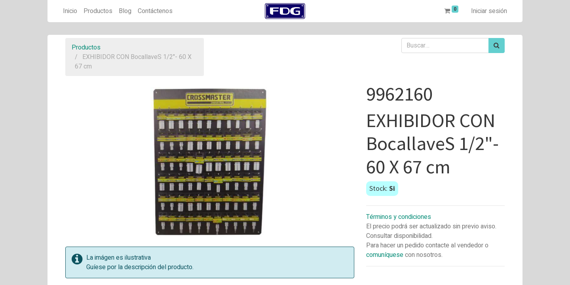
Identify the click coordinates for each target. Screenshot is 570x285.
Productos (86, 47)
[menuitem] (70, 11)
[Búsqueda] (496, 45)
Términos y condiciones (398, 217)
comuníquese (384, 255)
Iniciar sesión (489, 11)
